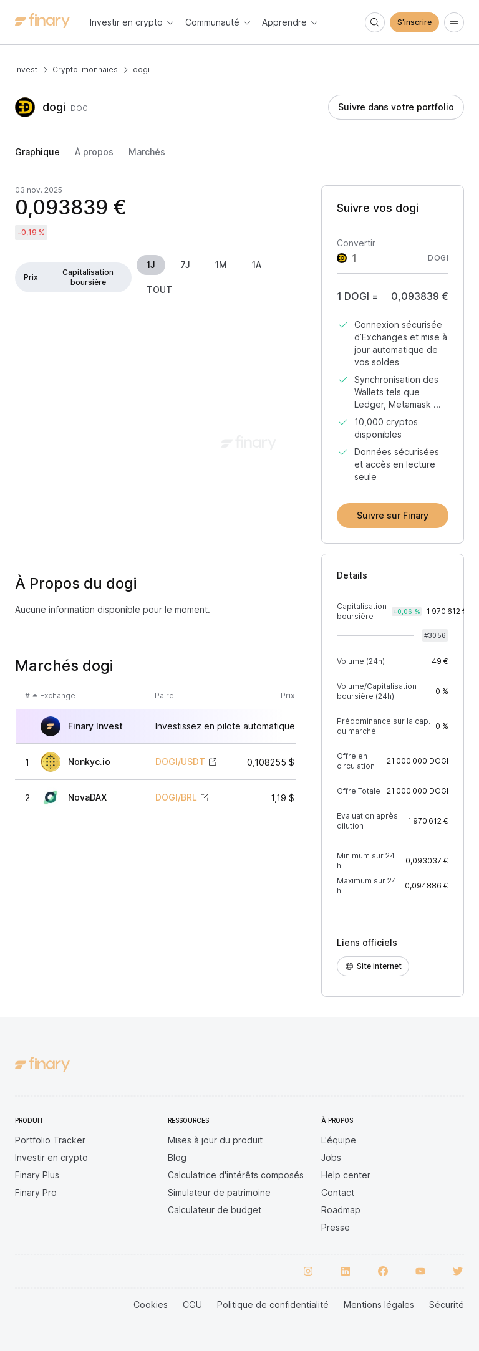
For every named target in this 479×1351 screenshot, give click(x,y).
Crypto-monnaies (85, 69)
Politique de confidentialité (273, 1304)
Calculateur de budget (214, 1209)
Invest (26, 69)
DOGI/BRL (176, 797)
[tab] (37, 156)
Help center (345, 1175)
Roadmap (340, 1209)
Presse (335, 1227)
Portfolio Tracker (50, 1140)
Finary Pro (36, 1192)
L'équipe (338, 1140)
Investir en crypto (51, 1157)
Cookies (150, 1304)
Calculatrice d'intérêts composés (236, 1175)
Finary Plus (37, 1175)
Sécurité (446, 1304)
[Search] (375, 22)
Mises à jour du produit (215, 1140)
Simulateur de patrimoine (219, 1192)
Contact (337, 1192)
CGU (192, 1304)
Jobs (331, 1157)
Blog (177, 1157)
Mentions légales (379, 1304)
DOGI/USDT (180, 762)
